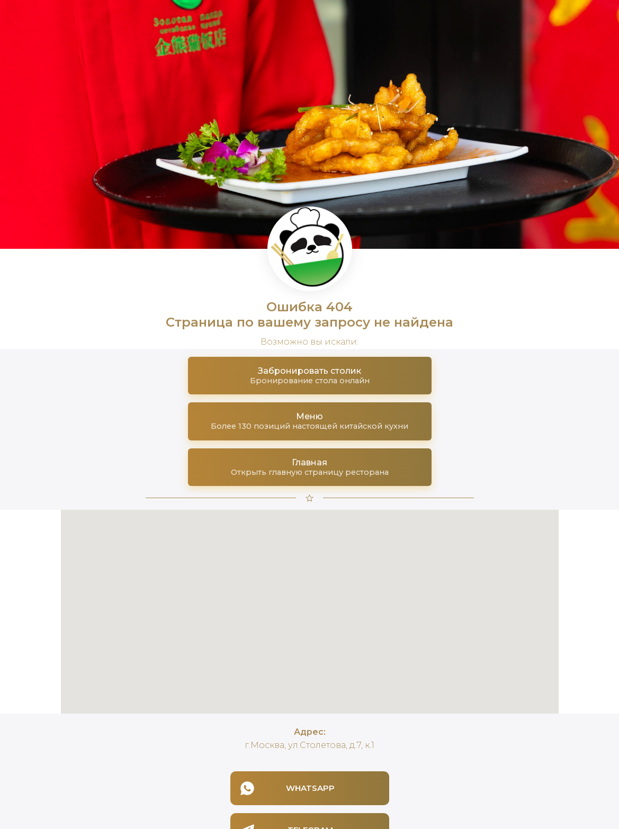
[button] (310, 375)
